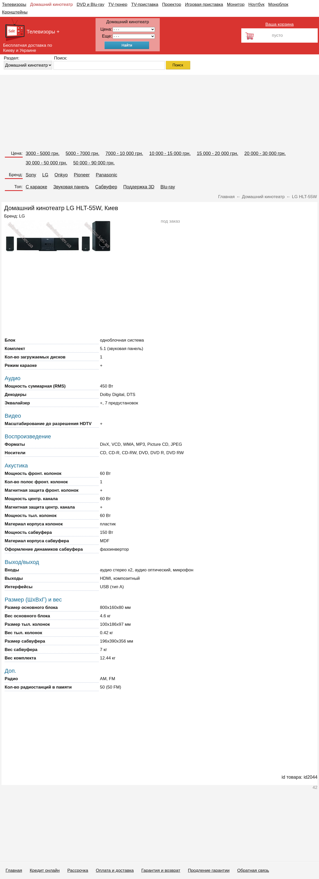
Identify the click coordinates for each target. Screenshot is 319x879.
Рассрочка (77, 870)
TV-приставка (144, 4)
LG (45, 174)
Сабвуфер (106, 186)
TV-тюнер (117, 4)
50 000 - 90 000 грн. (94, 162)
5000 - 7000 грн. (82, 153)
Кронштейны (15, 12)
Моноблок (278, 4)
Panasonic (106, 174)
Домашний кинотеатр (51, 4)
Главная (14, 870)
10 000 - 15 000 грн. (170, 153)
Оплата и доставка (115, 870)
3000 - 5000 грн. (43, 153)
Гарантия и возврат (160, 870)
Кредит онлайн (45, 870)
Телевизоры (14, 4)
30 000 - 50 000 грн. (46, 162)
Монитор (235, 4)
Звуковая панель (71, 186)
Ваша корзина (279, 24)
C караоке (36, 186)
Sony (31, 174)
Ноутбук (256, 4)
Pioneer (82, 174)
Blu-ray (168, 186)
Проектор (171, 4)
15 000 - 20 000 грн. (217, 153)
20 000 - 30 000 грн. (265, 153)
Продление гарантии (208, 870)
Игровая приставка (204, 4)
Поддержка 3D (138, 186)
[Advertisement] (153, 110)
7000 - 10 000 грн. (124, 153)
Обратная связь (253, 870)
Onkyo (61, 174)
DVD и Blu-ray (90, 4)
